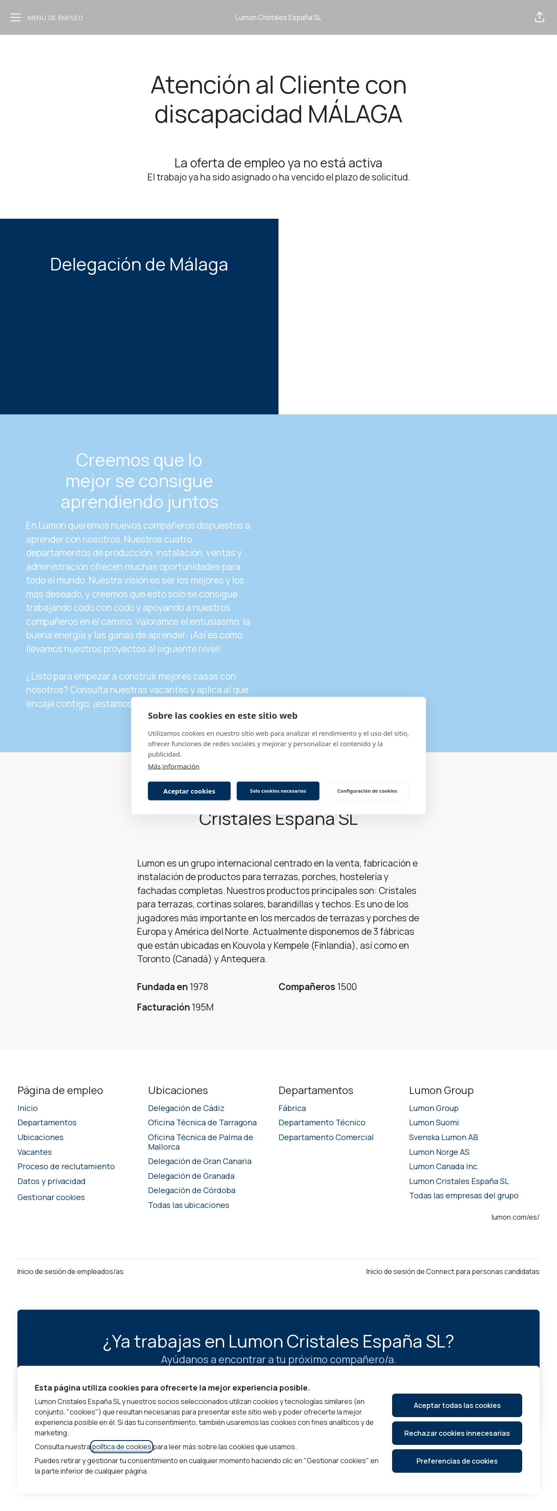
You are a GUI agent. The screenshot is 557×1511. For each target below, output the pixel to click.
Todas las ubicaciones (188, 1205)
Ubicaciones (40, 1137)
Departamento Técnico (322, 1122)
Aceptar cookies (189, 791)
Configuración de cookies (367, 790)
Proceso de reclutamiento (66, 1166)
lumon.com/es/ (516, 1217)
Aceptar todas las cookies (457, 1405)
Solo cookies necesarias (278, 790)
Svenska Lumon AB (443, 1137)
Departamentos (47, 1122)
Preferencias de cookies (457, 1461)
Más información (174, 765)
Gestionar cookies (51, 1197)
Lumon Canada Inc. (444, 1166)
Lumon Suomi (434, 1122)
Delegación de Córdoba (191, 1190)
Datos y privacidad (51, 1181)
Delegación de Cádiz (186, 1108)
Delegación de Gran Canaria (200, 1161)
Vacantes (34, 1152)
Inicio (27, 1108)
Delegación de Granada (191, 1176)
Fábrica (292, 1108)
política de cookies (121, 1446)
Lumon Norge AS (439, 1152)
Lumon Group (434, 1108)
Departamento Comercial (326, 1137)
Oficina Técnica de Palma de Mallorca (200, 1142)
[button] (539, 17)
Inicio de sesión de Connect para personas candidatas (453, 1271)
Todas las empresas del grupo (464, 1195)
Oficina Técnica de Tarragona (202, 1122)
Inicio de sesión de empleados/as (70, 1271)
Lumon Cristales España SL (278, 17)
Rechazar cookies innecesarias (457, 1433)
